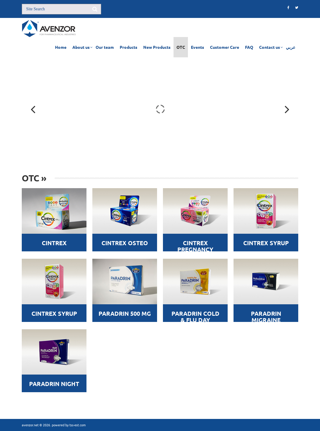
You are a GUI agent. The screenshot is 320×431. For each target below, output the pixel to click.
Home (60, 47)
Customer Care (224, 47)
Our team (105, 47)
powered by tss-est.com (69, 424)
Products (128, 47)
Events (197, 47)
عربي (290, 47)
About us (81, 47)
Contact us (269, 47)
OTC (180, 47)
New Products (157, 47)
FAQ (249, 47)
